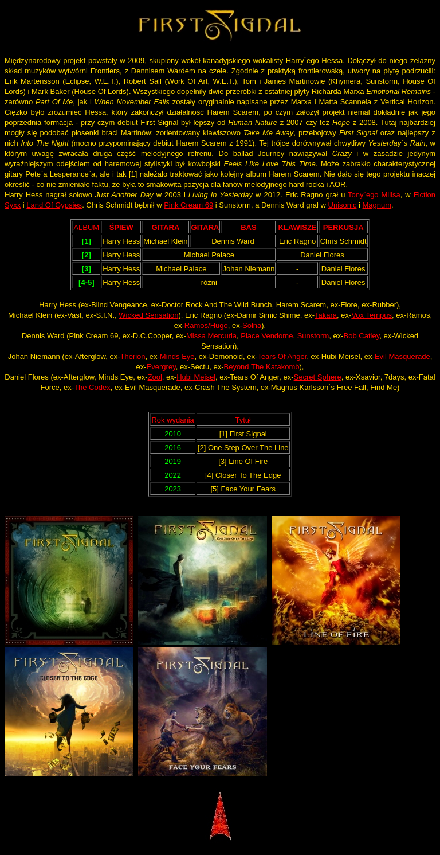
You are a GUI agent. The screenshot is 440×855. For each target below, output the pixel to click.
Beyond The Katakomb (261, 366)
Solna (251, 325)
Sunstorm (313, 335)
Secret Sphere (317, 377)
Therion (132, 356)
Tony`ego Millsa (374, 194)
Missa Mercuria (211, 335)
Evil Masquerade (402, 356)
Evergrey (161, 366)
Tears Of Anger (282, 356)
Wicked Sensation (148, 315)
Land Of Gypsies (54, 205)
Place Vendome (267, 335)
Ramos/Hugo (206, 325)
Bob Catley (362, 335)
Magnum (377, 205)
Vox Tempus (371, 315)
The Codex (92, 387)
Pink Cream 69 (188, 205)
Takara (326, 315)
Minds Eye (177, 356)
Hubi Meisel (195, 377)
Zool (155, 377)
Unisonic (342, 205)
